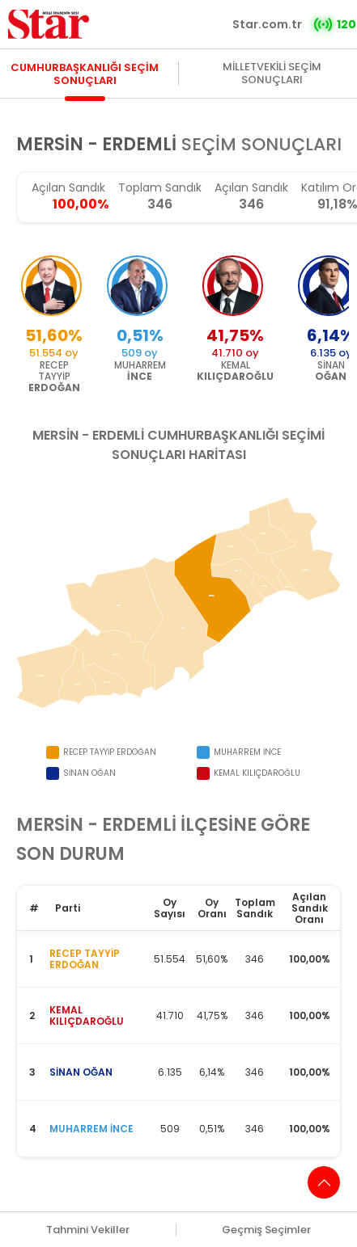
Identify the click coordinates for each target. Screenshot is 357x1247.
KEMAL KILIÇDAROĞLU (86, 1015)
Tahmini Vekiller (88, 1230)
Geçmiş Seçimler (266, 1230)
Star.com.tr (267, 24)
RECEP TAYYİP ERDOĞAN (84, 958)
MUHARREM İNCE (91, 1128)
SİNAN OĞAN (81, 1072)
